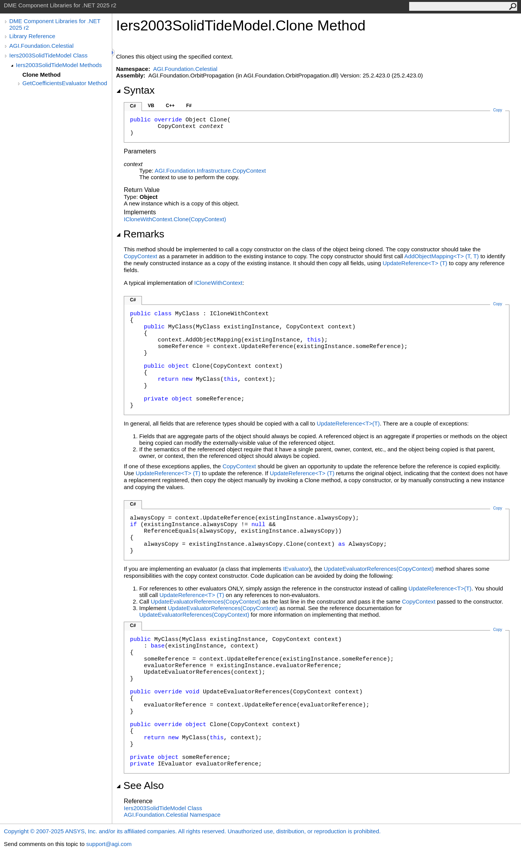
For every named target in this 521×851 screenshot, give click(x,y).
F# (189, 105)
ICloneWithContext (218, 282)
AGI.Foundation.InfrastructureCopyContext (210, 170)
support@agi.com (109, 844)
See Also (140, 785)
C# (133, 106)
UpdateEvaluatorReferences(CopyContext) (379, 568)
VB (151, 105)
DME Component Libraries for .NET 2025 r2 (54, 24)
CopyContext (140, 256)
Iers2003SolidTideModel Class (48, 55)
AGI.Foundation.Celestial (41, 45)
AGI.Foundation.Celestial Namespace (172, 814)
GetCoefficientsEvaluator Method (64, 83)
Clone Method (41, 74)
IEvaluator (296, 568)
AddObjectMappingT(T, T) (441, 256)
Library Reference (32, 36)
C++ (170, 105)
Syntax (135, 90)
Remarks (140, 234)
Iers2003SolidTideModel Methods (59, 65)
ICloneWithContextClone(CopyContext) (175, 219)
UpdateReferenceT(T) (415, 263)
